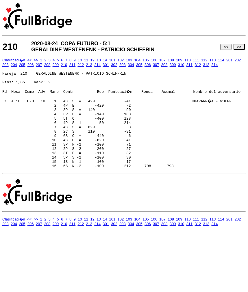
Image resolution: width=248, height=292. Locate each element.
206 (30, 65)
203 (5, 65)
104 (137, 60)
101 (112, 60)
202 (238, 60)
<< (226, 47)
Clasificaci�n (13, 60)
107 (162, 60)
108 (171, 60)
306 (148, 65)
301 (106, 65)
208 (47, 65)
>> (239, 47)
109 (179, 60)
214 (97, 65)
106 (154, 60)
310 (181, 65)
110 (187, 60)
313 (206, 65)
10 (80, 60)
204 (14, 65)
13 (99, 60)
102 (121, 60)
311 (189, 65)
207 (39, 65)
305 (139, 65)
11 (86, 60)
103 (129, 60)
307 (156, 65)
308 (164, 65)
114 (221, 60)
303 (122, 65)
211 (72, 65)
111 (196, 60)
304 (131, 65)
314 (214, 65)
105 (145, 60)
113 (213, 60)
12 (92, 60)
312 (198, 65)
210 (64, 65)
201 (229, 60)
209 (56, 65)
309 (173, 65)
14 (105, 60)
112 (204, 60)
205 (22, 65)
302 (114, 65)
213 (89, 65)
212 (80, 65)
